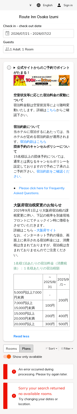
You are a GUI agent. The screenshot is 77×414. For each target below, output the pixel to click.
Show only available (27, 357)
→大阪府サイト (44, 230)
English (44, 5)
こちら (51, 110)
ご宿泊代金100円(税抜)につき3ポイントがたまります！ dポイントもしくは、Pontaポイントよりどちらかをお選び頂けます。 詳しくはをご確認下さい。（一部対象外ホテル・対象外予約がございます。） (42, 75)
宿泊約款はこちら (33, 141)
